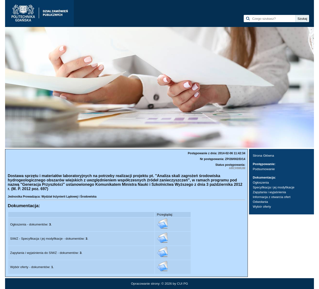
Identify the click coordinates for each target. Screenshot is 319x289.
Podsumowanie (264, 169)
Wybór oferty (262, 206)
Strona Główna (263, 155)
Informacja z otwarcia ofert (271, 197)
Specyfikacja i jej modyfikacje (273, 187)
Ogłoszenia (261, 182)
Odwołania (260, 202)
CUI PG (182, 283)
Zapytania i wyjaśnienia (269, 192)
